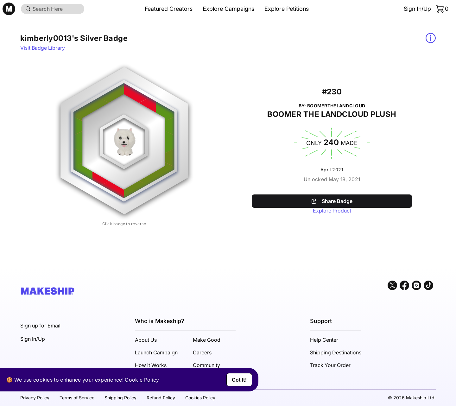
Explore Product (332, 210)
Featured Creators (169, 8)
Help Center (324, 340)
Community (206, 365)
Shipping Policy (120, 397)
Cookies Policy (200, 397)
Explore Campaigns (228, 8)
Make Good (206, 340)
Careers (202, 352)
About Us (146, 340)
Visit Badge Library (42, 48)
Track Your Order (330, 365)
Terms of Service (77, 397)
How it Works (151, 365)
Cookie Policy (142, 380)
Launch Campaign (156, 352)
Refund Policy (161, 397)
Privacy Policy (34, 397)
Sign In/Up (417, 8)
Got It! (239, 380)
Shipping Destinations (335, 352)
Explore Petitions (286, 8)
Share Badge (332, 201)
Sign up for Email (40, 325)
